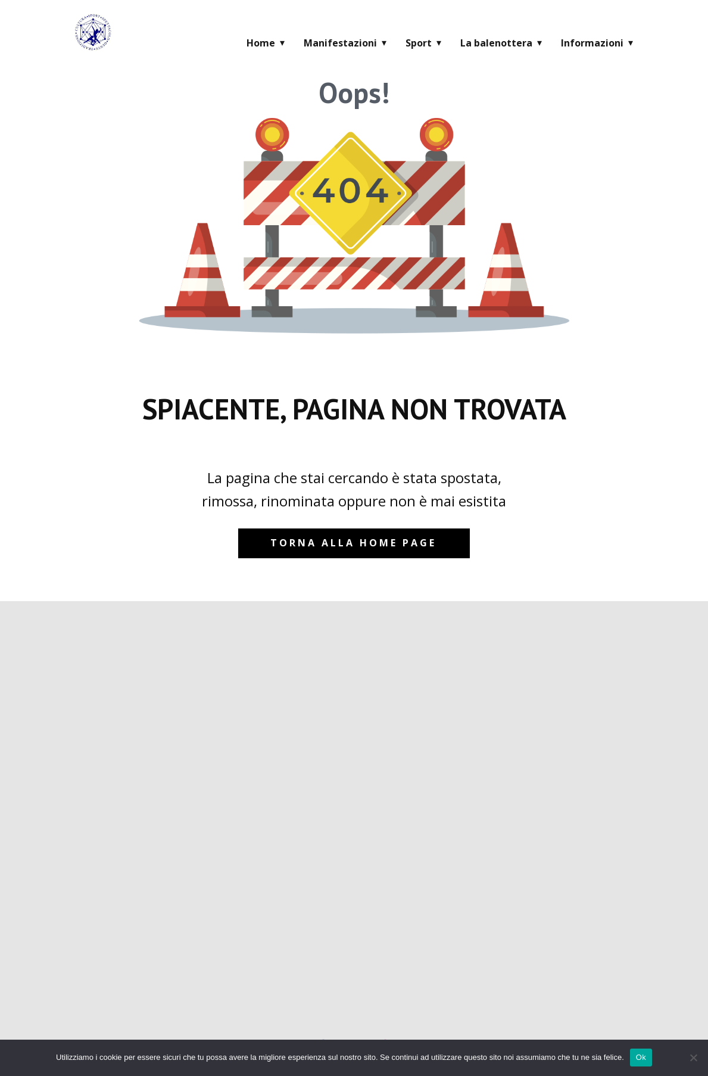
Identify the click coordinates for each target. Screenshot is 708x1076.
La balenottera (496, 42)
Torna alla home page (353, 542)
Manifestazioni (340, 42)
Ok (641, 1057)
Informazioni (592, 42)
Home (261, 42)
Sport (419, 42)
